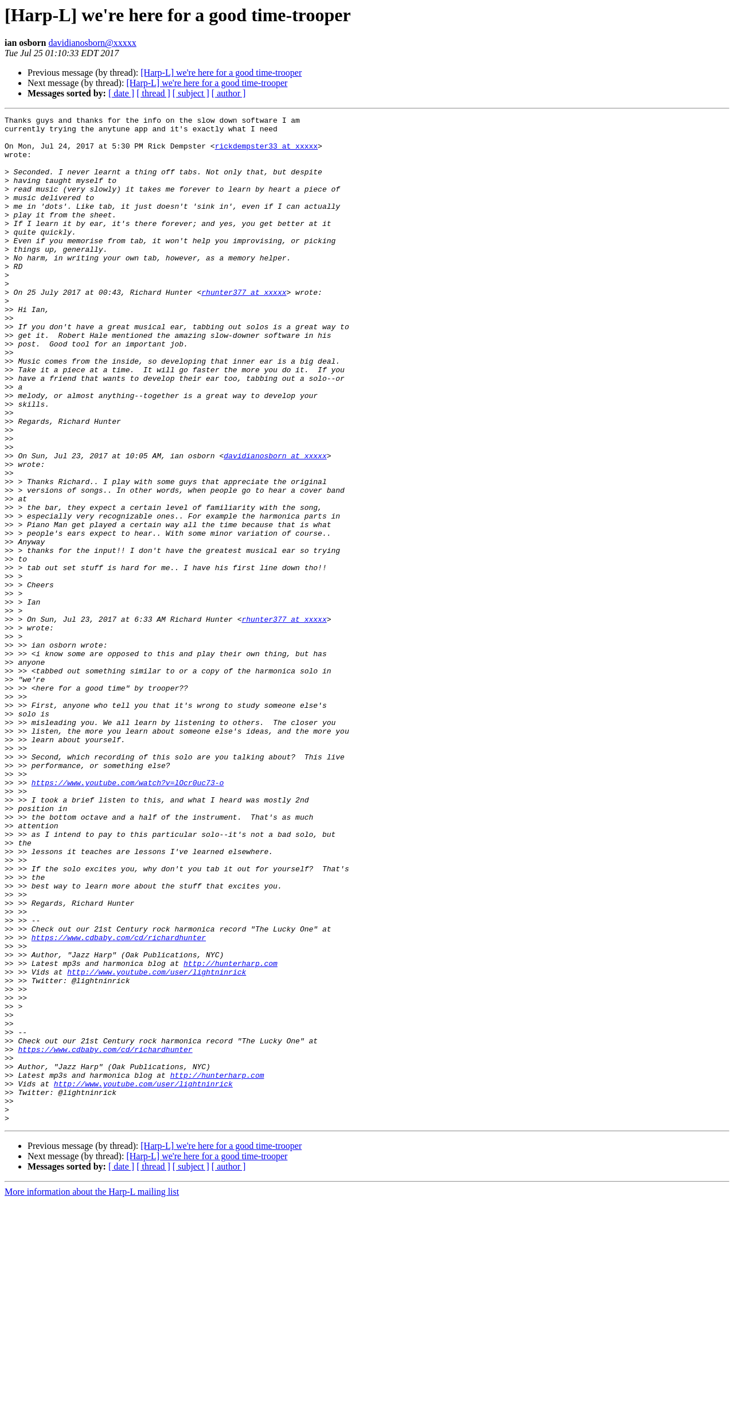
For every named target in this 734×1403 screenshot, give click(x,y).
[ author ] (229, 93)
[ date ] (121, 93)
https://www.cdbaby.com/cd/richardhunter (119, 1102)
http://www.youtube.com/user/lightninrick (156, 1144)
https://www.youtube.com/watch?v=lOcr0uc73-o (128, 916)
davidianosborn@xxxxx (92, 43)
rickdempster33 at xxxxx (266, 152)
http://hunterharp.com (231, 1133)
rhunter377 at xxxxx (243, 328)
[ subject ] (191, 93)
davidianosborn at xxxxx (275, 524)
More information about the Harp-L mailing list (92, 1393)
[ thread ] (153, 93)
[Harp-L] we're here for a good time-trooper (221, 72)
